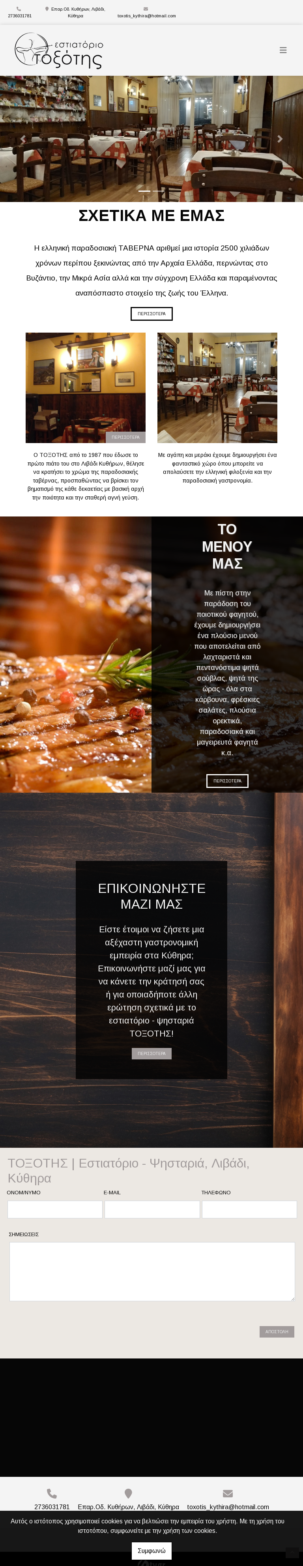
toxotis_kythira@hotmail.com (147, 15)
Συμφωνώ (152, 1550)
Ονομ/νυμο (24, 1193)
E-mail (112, 1193)
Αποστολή (277, 1325)
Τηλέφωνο (216, 1193)
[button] (22, 139)
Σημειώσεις (24, 1234)
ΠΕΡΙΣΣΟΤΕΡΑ (152, 314)
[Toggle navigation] (283, 50)
